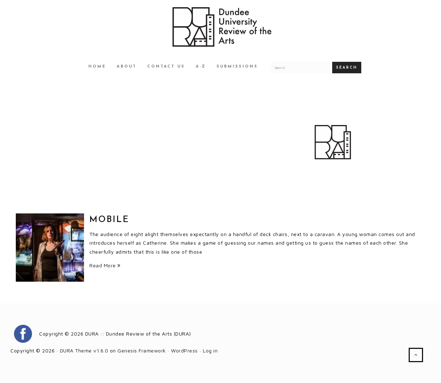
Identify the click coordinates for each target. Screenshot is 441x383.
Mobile (109, 220)
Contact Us (166, 67)
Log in (210, 350)
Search (346, 68)
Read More (105, 265)
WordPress (184, 350)
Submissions (237, 67)
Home (97, 67)
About (126, 67)
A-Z (201, 67)
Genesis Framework (141, 350)
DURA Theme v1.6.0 (84, 350)
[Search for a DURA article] (301, 67)
